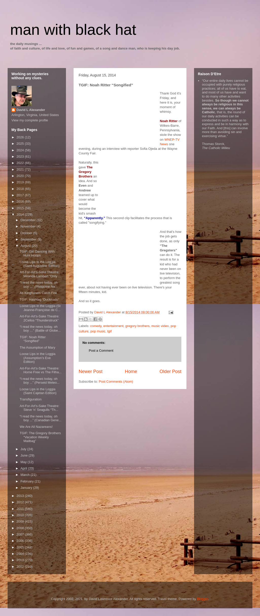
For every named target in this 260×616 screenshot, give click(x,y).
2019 (20, 182)
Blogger (202, 599)
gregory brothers (137, 326)
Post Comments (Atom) (116, 381)
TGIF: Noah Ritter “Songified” (33, 339)
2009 (20, 521)
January (27, 488)
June (25, 455)
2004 (20, 554)
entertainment (113, 326)
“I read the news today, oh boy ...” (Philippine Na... (39, 284)
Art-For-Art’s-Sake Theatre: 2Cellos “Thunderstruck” (39, 318)
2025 (20, 143)
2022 (20, 163)
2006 (20, 541)
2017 (20, 195)
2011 (20, 509)
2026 (20, 137)
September (29, 239)
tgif (109, 331)
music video (160, 326)
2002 (20, 567)
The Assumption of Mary (37, 347)
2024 (20, 150)
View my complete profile (29, 120)
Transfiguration (30, 399)
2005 (20, 547)
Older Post (170, 371)
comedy (96, 326)
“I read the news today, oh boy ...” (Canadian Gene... (40, 418)
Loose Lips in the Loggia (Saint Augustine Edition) (39, 264)
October (27, 233)
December (29, 220)
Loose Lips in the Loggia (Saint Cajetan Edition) (38, 391)
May (24, 462)
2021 (20, 169)
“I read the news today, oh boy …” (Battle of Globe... (40, 329)
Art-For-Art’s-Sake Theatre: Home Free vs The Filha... (40, 370)
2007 (20, 534)
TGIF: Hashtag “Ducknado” (39, 299)
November (29, 226)
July (24, 449)
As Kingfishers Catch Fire (38, 293)
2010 (20, 515)
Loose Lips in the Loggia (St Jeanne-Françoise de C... (40, 308)
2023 (20, 156)
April (24, 468)
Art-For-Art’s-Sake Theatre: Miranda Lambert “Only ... (40, 274)
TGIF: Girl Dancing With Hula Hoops (37, 253)
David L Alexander (30, 110)
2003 (20, 560)
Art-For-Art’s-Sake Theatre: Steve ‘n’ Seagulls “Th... (39, 408)
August (26, 246)
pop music (97, 331)
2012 (20, 502)
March (26, 475)
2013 (20, 496)
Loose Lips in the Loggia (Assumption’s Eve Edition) (37, 358)
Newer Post (90, 371)
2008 (20, 528)
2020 (20, 176)
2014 (20, 214)
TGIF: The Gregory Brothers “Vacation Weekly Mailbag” (40, 437)
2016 (20, 201)
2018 (20, 189)
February (28, 481)
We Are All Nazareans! (36, 427)
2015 (20, 208)
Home (131, 371)
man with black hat (73, 29)
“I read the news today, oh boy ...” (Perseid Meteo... (39, 381)
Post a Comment (101, 350)
